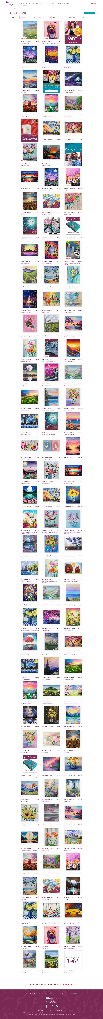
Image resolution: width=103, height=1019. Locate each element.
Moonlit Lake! (23, 385)
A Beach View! (24, 190)
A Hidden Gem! (67, 850)
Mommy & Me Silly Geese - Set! (48, 459)
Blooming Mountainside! (26, 287)
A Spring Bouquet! (46, 483)
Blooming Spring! (68, 116)
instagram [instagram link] (52, 1006)
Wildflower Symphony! (69, 630)
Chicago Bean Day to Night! (70, 923)
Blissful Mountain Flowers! (47, 116)
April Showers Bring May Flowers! (71, 287)
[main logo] (11, 1)
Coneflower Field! (24, 67)
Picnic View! (23, 972)
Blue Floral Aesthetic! (68, 67)
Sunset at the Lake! (68, 459)
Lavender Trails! (45, 336)
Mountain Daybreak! (46, 679)
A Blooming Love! (46, 728)
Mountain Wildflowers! (69, 361)
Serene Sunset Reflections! (48, 410)
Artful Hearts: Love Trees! (69, 654)
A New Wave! (23, 92)
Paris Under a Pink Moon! (26, 312)
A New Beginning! (68, 728)
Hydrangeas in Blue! (68, 312)
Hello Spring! (45, 752)
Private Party (48, 993)
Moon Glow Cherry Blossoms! (27, 238)
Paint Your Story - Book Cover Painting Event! (72, 239)
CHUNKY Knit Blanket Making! (48, 361)
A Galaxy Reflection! (68, 92)
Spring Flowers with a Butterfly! (49, 923)
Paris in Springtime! (46, 801)
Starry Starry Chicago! (47, 899)
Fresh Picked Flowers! (25, 165)
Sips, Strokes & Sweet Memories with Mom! (51, 605)
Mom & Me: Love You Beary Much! (71, 581)
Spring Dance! (67, 190)
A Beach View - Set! (68, 483)
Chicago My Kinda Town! (26, 581)
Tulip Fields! (23, 214)
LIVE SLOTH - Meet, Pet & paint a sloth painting (72, 264)
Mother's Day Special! (68, 679)
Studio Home (23, 3)
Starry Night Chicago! (46, 214)
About (62, 993)
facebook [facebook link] (46, 1006)
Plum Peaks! (44, 654)
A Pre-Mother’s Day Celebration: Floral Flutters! (29, 460)
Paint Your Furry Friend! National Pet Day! (51, 43)
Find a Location (30, 993)
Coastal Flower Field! (25, 43)
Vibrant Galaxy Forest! (25, 263)
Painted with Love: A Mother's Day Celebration (49, 582)
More (57, 3)
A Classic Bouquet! (68, 777)
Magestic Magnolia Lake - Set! (70, 703)
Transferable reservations (69, 972)
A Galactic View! (45, 777)
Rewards (93, 3)
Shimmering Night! (25, 948)
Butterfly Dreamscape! (47, 703)
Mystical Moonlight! (25, 654)
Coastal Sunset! (45, 67)
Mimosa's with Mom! (25, 605)
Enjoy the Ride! (45, 238)
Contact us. (68, 984)
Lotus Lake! (66, 899)
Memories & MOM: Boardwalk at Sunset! (72, 605)
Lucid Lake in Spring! (25, 556)
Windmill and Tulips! (25, 116)
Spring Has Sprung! (68, 385)
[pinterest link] (57, 1006)
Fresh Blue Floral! (24, 923)
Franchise (65, 3)
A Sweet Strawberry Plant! (26, 336)
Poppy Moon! (23, 508)
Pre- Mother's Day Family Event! (71, 508)
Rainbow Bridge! (45, 630)
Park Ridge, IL (22, 5)
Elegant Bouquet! (68, 410)
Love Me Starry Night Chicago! (48, 141)
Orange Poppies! (45, 850)
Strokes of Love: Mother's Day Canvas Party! (51, 556)
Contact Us (60, 1010)
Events (31, 3)
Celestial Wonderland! (25, 728)
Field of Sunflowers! (25, 410)
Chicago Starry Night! (25, 434)
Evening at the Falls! (46, 385)
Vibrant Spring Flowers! (25, 361)
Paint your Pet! (45, 948)
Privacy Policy (44, 1010)
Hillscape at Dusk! (24, 801)
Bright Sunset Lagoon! (69, 336)
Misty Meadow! (67, 801)
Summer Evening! (46, 165)
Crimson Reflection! (46, 825)
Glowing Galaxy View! (46, 263)
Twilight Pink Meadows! (25, 483)
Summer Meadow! (46, 972)
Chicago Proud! (45, 312)
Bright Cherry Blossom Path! (70, 948)
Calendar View (89, 13)
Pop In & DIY (50, 3)
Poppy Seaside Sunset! (69, 434)
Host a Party (40, 3)
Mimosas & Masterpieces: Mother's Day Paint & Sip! (72, 533)
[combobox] (27, 17)
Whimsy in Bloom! (68, 214)
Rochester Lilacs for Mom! (69, 556)
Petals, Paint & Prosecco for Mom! (49, 532)
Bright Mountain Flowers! (26, 703)
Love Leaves (66, 141)
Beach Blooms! (45, 287)
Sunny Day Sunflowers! (25, 825)
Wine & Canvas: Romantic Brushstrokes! (29, 850)
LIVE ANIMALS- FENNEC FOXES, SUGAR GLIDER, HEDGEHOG (29, 533)
